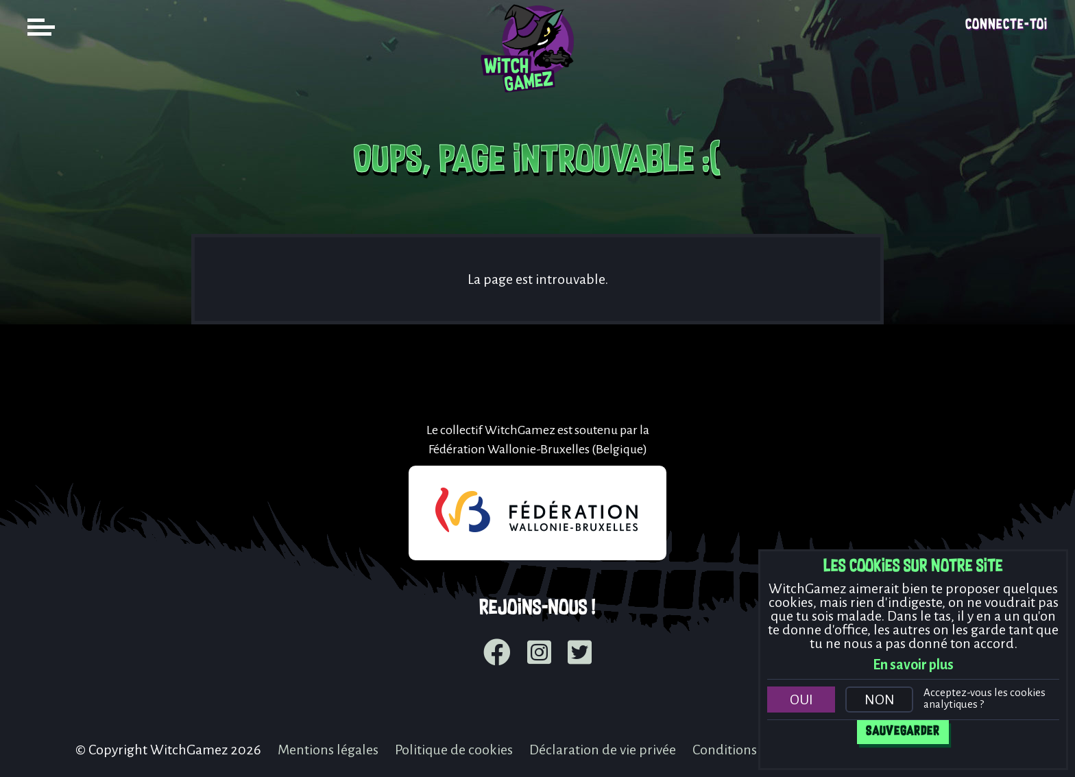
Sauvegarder (903, 732)
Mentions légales (328, 749)
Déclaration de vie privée (602, 749)
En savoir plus (913, 664)
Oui (801, 699)
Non (880, 699)
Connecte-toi (1006, 25)
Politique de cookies (454, 749)
